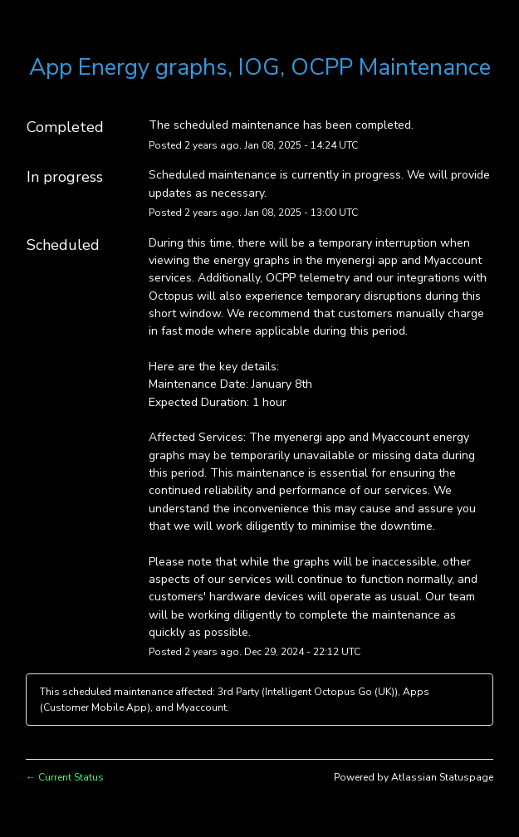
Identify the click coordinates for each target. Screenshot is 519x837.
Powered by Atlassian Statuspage (413, 777)
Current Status (65, 777)
